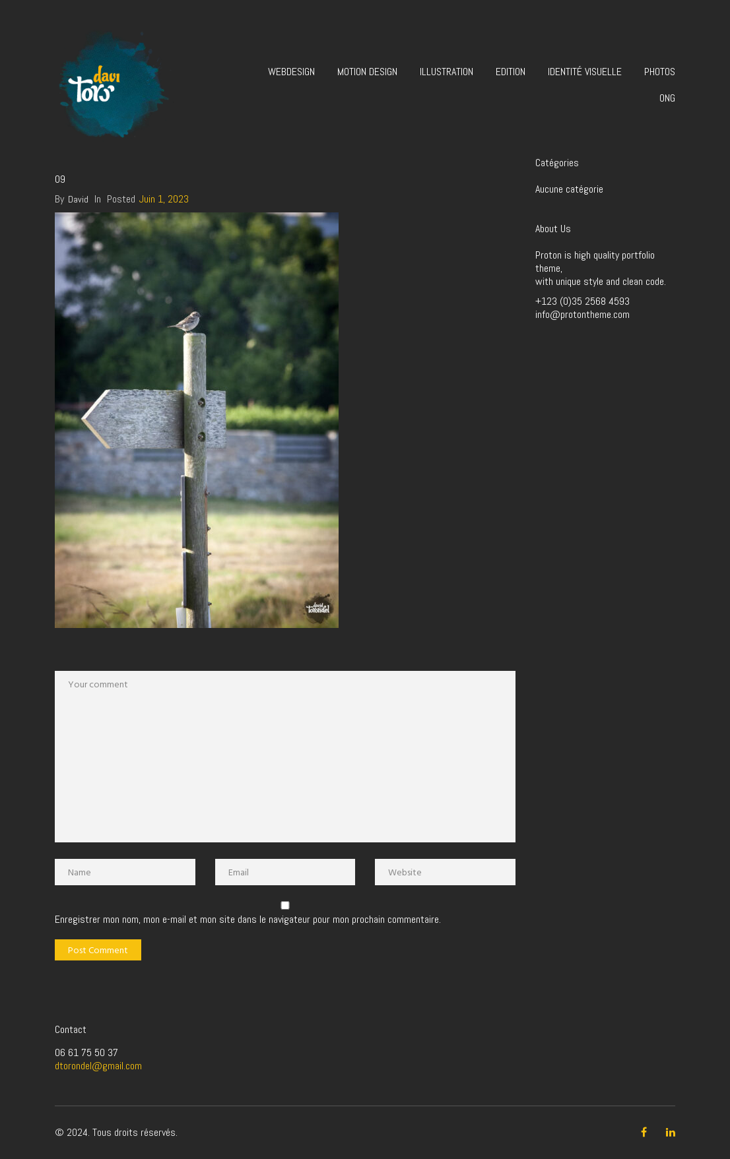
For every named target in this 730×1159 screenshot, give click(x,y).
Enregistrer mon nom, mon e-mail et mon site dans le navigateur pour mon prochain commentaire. (248, 919)
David (78, 199)
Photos (659, 71)
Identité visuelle (585, 71)
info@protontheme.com (582, 314)
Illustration (446, 71)
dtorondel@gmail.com (98, 1066)
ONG (667, 98)
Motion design (367, 71)
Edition (510, 71)
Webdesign (291, 71)
